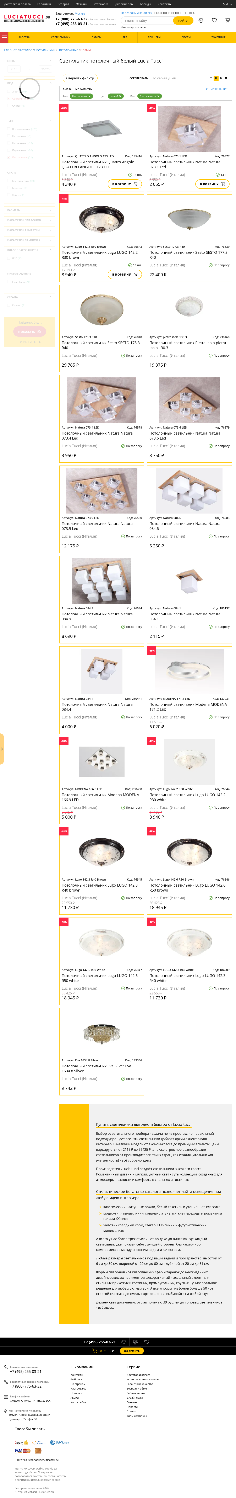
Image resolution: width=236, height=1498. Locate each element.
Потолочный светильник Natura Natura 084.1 (184, 616)
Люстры (20, 91)
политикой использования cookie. (38, 1480)
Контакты (164, 4)
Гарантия (44, 4)
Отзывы (81, 4)
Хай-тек (18, 195)
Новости (132, 1407)
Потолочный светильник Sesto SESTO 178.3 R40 (101, 345)
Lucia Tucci (21, 282)
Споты (18, 105)
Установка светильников (143, 1379)
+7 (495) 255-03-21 (85, 23)
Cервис (133, 1366)
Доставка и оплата (17, 4)
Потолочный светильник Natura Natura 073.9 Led (97, 526)
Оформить (131, 1351)
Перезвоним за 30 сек (136, 13)
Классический (23, 181)
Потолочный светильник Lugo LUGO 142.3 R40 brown (100, 888)
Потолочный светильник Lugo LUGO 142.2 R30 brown (100, 255)
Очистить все (217, 89)
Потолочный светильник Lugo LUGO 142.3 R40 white (187, 978)
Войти (227, 4)
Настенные (22, 143)
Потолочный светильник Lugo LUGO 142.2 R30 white (187, 797)
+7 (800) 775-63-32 (85, 19)
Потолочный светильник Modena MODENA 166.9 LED (100, 797)
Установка (101, 4)
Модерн (19, 188)
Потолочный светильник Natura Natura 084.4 (97, 707)
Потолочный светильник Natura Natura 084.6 (184, 526)
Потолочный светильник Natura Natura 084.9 (97, 616)
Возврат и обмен (137, 1388)
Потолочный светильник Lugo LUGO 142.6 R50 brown (187, 888)
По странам (78, 1384)
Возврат (63, 4)
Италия (19, 305)
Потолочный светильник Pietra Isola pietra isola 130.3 (187, 345)
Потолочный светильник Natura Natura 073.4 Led (97, 436)
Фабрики (76, 1379)
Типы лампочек (137, 1416)
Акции (75, 1397)
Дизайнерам (124, 4)
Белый (115, 96)
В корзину (124, 184)
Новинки (76, 1393)
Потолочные (67, 50)
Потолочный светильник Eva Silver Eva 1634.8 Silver (96, 1068)
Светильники (44, 50)
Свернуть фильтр (80, 78)
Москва (80, 13)
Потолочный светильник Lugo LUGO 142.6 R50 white (100, 978)
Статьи (131, 1411)
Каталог (4, 37)
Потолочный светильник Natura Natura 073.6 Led (184, 436)
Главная (10, 50)
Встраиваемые (24, 129)
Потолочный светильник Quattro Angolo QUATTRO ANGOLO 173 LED (98, 164)
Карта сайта (78, 1402)
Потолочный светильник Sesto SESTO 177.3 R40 (188, 255)
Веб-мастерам (136, 1393)
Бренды (145, 4)
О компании (82, 1366)
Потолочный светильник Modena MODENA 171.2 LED (188, 707)
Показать (29, 332)
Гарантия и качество (140, 1384)
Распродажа (78, 1388)
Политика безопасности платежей (37, 1460)
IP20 (17, 258)
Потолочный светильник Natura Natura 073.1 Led (184, 164)
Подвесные (22, 150)
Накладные (21, 136)
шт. (99, 1350)
